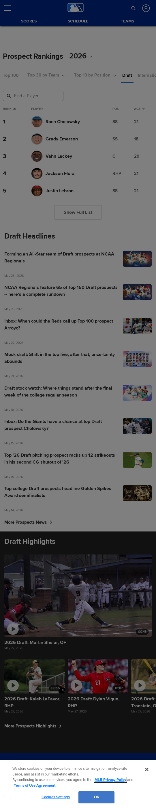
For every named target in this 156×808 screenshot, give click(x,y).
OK (96, 797)
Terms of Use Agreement (34, 785)
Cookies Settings (56, 797)
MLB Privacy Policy (110, 779)
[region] (78, 784)
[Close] (146, 769)
